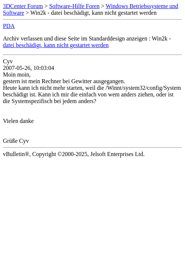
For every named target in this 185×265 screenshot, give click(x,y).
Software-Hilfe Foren (74, 6)
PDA (9, 26)
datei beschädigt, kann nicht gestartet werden (56, 45)
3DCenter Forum (23, 6)
